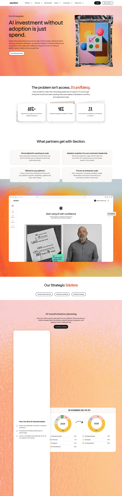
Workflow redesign (78, 297)
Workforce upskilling (62, 297)
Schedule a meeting (61, 327)
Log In (97, 3)
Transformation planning (44, 297)
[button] (28, 3)
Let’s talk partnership (17, 53)
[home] (14, 3)
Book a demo (107, 3)
